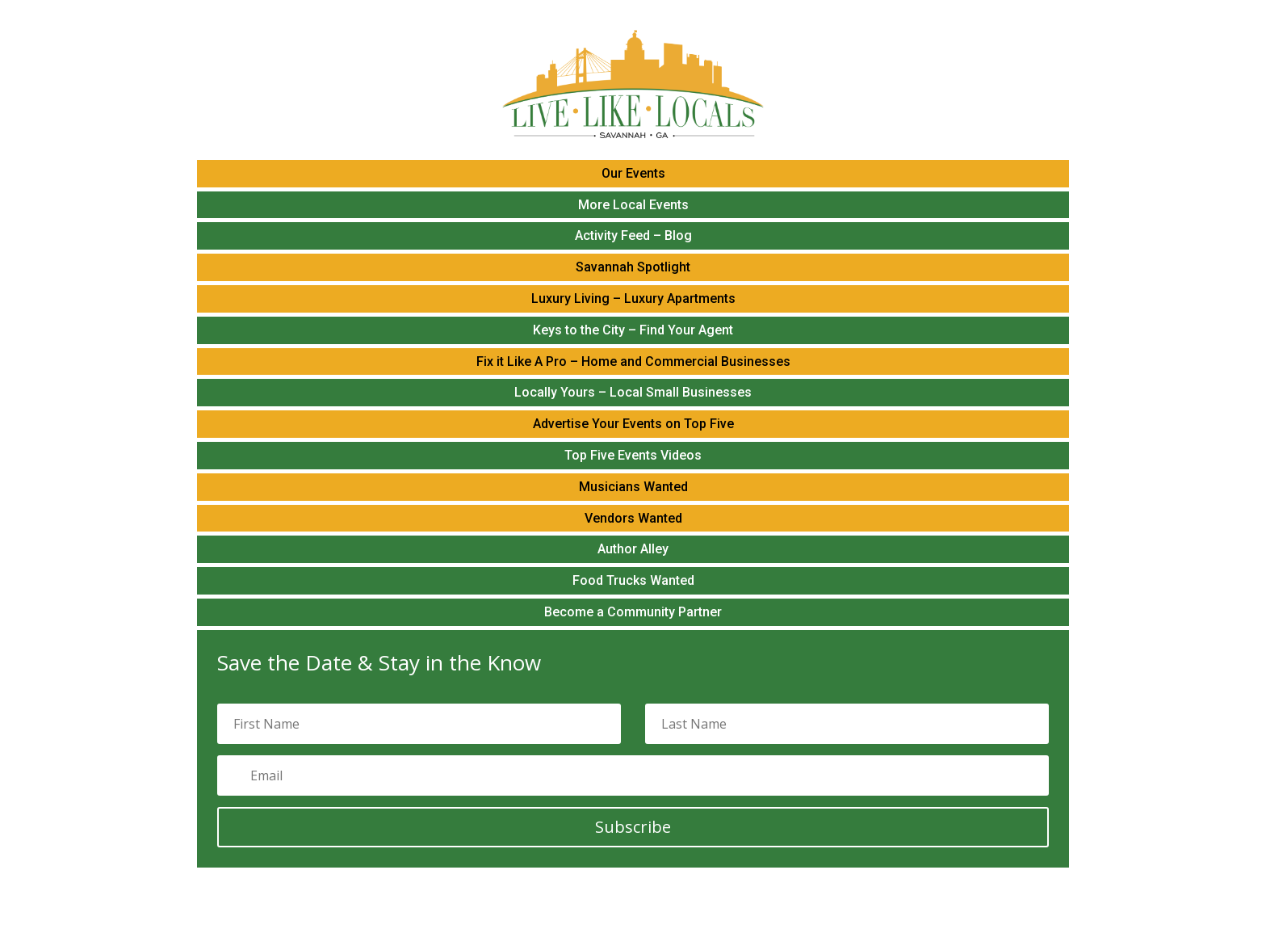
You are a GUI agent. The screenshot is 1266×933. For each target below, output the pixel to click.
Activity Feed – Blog (633, 235)
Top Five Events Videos (633, 455)
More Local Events (633, 204)
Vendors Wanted (633, 518)
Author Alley (633, 549)
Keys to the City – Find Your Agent (633, 330)
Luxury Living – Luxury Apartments (633, 298)
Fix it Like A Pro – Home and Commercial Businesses (633, 361)
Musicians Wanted (633, 486)
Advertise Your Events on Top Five (633, 423)
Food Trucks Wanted (633, 580)
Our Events (633, 173)
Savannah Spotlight (633, 267)
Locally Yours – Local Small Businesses (633, 392)
